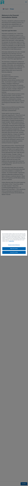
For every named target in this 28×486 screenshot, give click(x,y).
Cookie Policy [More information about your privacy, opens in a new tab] (11, 241)
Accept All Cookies (14, 252)
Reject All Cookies (14, 248)
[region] (14, 243)
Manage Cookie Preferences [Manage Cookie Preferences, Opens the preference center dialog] (14, 244)
